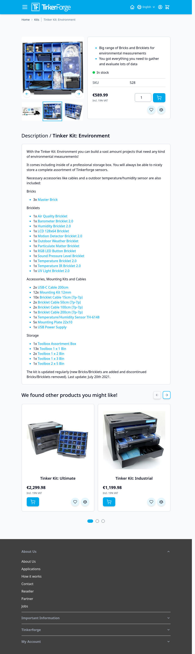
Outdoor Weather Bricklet (58, 241)
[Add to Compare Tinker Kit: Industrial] (161, 502)
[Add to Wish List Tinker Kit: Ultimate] (75, 502)
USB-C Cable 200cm (53, 287)
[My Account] (160, 7)
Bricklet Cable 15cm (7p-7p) (61, 297)
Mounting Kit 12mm (55, 292)
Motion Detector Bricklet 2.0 (60, 236)
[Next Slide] (167, 395)
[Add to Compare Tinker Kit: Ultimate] (85, 502)
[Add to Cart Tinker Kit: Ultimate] (33, 501)
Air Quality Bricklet (52, 216)
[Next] (78, 94)
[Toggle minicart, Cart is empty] (167, 7)
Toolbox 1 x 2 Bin (51, 353)
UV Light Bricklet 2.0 (54, 271)
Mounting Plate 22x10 (55, 322)
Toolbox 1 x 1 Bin (53, 348)
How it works (32, 576)
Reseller (28, 591)
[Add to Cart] (159, 97)
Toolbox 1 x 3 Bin (51, 358)
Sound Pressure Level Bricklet (61, 256)
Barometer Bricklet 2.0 (55, 221)
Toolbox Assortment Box (57, 343)
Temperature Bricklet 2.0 (57, 261)
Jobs (25, 606)
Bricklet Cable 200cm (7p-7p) (60, 312)
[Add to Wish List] (151, 110)
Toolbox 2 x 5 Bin (51, 363)
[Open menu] (25, 7)
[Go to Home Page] (26, 20)
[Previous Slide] (157, 395)
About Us (29, 561)
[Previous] (27, 94)
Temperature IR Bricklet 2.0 (59, 266)
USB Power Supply (52, 327)
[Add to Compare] (161, 110)
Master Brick (48, 199)
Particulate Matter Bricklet (58, 246)
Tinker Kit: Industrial (134, 478)
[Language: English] (146, 7)
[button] (96, 551)
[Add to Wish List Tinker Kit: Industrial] (151, 502)
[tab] (90, 521)
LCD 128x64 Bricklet (53, 231)
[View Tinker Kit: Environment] (31, 111)
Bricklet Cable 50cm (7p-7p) (59, 302)
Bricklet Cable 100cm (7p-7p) (60, 307)
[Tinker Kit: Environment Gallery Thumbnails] (52, 111)
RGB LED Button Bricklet (57, 251)
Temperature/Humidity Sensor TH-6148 (69, 317)
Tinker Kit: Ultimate (58, 478)
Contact (28, 584)
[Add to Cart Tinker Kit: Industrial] (109, 501)
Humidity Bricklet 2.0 (54, 226)
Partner (27, 598)
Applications (31, 569)
